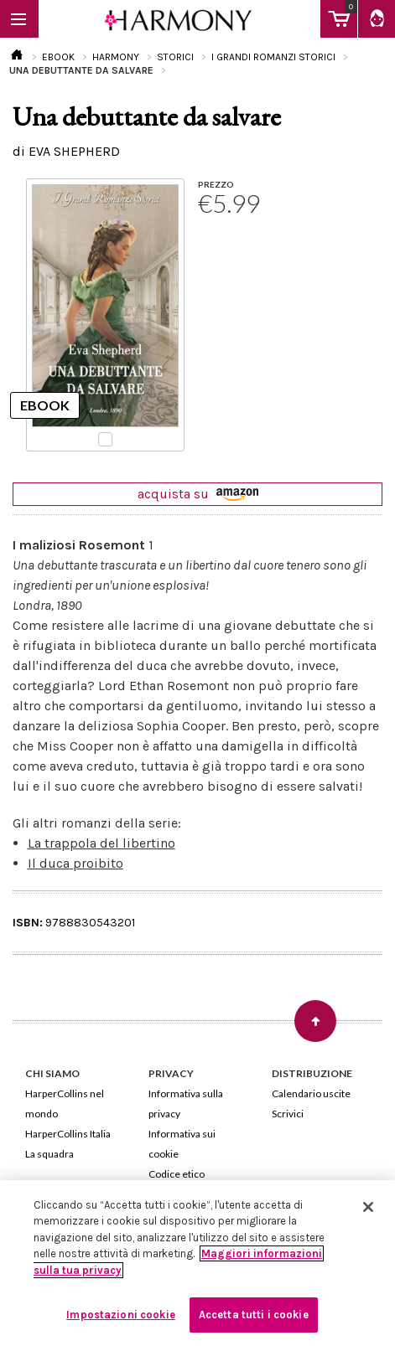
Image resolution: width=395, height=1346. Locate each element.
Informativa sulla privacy (185, 1103)
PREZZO (216, 184)
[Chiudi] (368, 1207)
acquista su (198, 494)
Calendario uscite (311, 1093)
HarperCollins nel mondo (64, 1103)
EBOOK (58, 57)
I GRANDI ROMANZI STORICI (273, 57)
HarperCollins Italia (68, 1133)
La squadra (49, 1153)
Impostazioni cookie (120, 1314)
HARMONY (115, 57)
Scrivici (288, 1113)
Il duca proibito (75, 863)
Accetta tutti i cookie (254, 1314)
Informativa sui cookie (182, 1143)
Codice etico (176, 1174)
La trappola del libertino (101, 843)
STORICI (175, 57)
